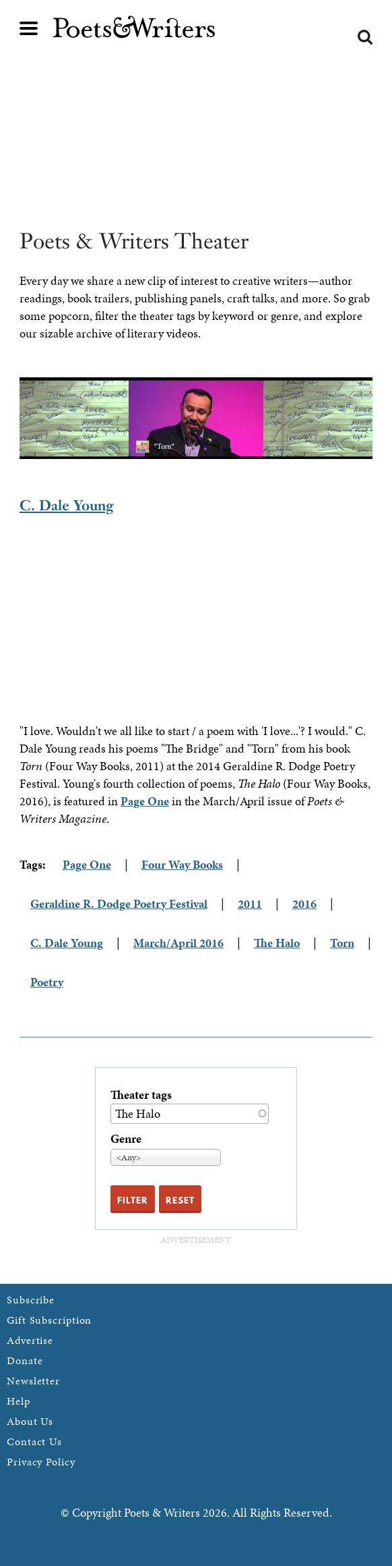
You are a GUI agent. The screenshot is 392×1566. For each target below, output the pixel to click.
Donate (24, 1360)
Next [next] (382, 418)
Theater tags (141, 1094)
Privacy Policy (41, 1461)
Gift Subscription (49, 1320)
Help (18, 1401)
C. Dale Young (67, 505)
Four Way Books (182, 864)
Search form (365, 37)
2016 (304, 903)
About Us (30, 1421)
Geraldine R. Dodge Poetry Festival (118, 903)
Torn (342, 942)
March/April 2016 (178, 942)
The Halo (277, 942)
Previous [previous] (9, 418)
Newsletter (33, 1380)
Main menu (29, 28)
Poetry (46, 981)
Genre (125, 1138)
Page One (145, 800)
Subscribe (31, 1299)
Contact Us (34, 1441)
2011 (250, 903)
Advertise (30, 1340)
